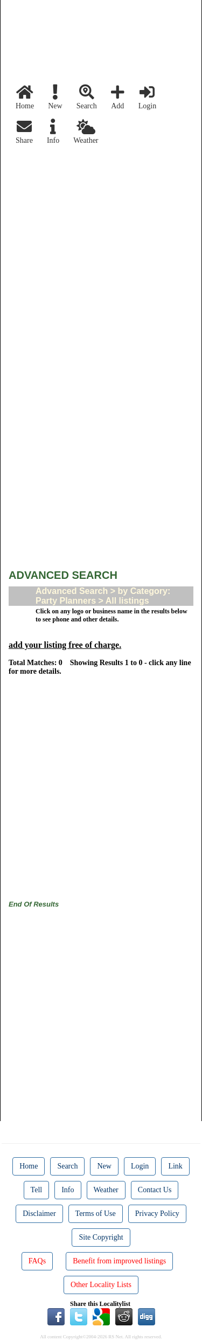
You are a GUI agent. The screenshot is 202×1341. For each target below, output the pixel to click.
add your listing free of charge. (65, 644)
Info (53, 131)
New (55, 97)
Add (117, 97)
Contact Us (155, 1190)
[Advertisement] (101, 251)
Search (86, 97)
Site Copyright (101, 1237)
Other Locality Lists (101, 1285)
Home (25, 97)
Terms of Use (95, 1213)
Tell (37, 1190)
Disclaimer (39, 1213)
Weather (85, 131)
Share (24, 131)
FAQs (37, 1261)
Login (147, 97)
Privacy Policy (157, 1213)
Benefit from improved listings (119, 1261)
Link (175, 1166)
